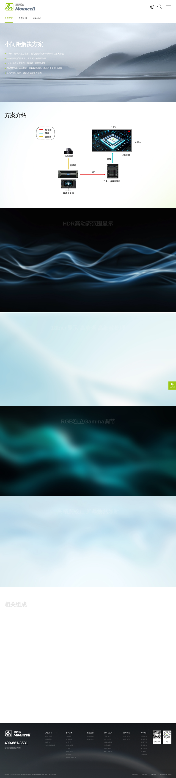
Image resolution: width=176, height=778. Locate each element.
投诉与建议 (108, 751)
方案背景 (9, 18)
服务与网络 (108, 742)
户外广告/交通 (71, 757)
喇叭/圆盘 (69, 751)
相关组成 (37, 18)
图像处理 (48, 736)
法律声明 (145, 774)
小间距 (68, 736)
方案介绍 (23, 18)
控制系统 (48, 739)
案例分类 (90, 739)
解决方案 (69, 733)
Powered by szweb (165, 774)
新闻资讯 (126, 733)
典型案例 (90, 733)
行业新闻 (126, 739)
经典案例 (90, 736)
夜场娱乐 (69, 739)
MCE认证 (107, 739)
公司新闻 (126, 736)
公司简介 (144, 736)
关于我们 (144, 733)
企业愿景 (144, 739)
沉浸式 (68, 748)
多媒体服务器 (50, 745)
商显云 (47, 742)
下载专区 (107, 736)
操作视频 (107, 748)
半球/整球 (69, 745)
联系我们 (144, 751)
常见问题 (107, 745)
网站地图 (135, 774)
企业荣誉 (144, 745)
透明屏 (68, 754)
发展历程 (144, 742)
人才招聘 (144, 748)
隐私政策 (153, 774)
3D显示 (68, 742)
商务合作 (144, 754)
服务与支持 (108, 733)
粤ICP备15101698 (50, 774)
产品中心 (48, 733)
